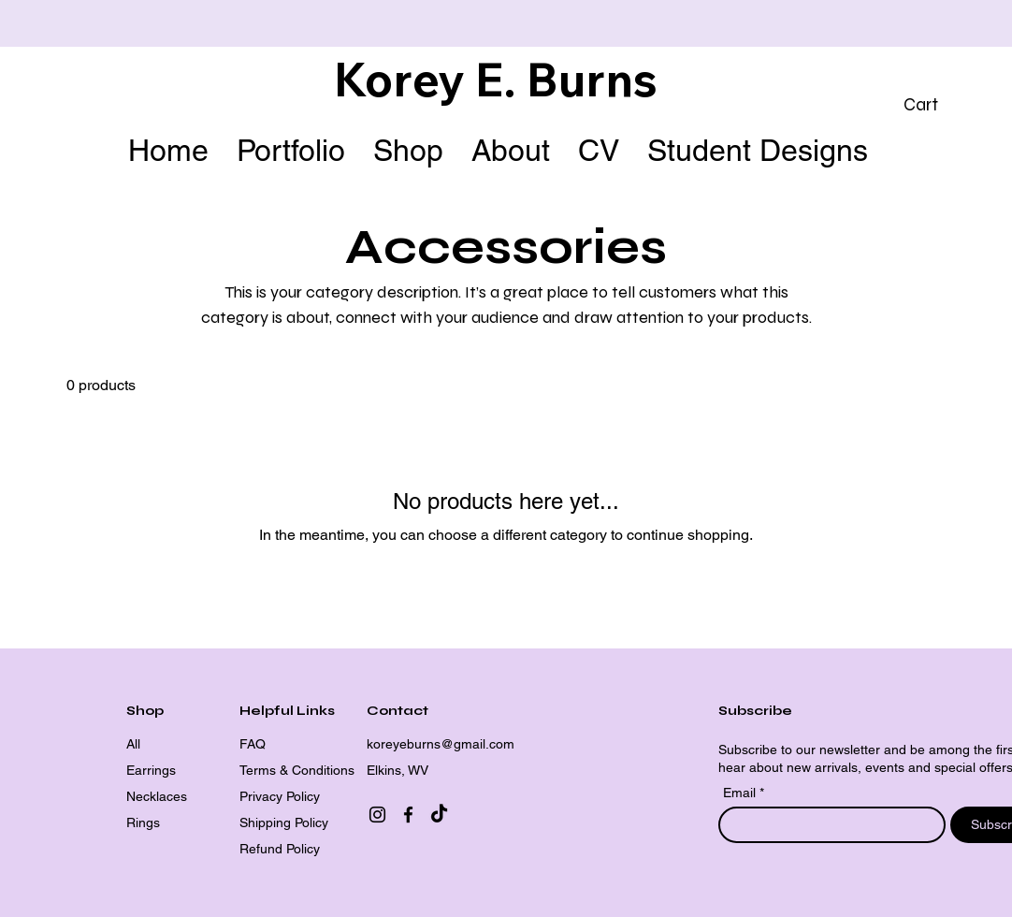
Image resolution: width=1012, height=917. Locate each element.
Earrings (151, 770)
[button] (936, 105)
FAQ (252, 743)
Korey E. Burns (496, 79)
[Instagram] (377, 814)
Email (741, 792)
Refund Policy (279, 848)
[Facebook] (408, 814)
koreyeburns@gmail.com (440, 743)
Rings (143, 822)
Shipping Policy (283, 822)
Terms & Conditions (296, 770)
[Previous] (98, 24)
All (133, 743)
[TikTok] (439, 814)
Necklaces (156, 796)
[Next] (913, 24)
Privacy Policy (279, 796)
